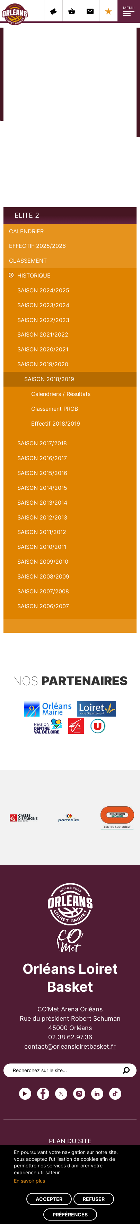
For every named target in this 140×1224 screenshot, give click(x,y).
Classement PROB (54, 408)
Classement (28, 260)
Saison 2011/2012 (41, 531)
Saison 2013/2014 (42, 502)
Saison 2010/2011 (41, 546)
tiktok (115, 1094)
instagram (79, 1094)
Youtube (25, 1094)
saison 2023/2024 (43, 305)
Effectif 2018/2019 (55, 423)
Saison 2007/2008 (43, 591)
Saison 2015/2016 (42, 472)
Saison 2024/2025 (43, 290)
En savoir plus (29, 1181)
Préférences (70, 1214)
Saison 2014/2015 (42, 487)
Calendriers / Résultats (60, 393)
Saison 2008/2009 (43, 576)
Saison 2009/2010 (42, 561)
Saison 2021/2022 (42, 334)
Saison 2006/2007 (43, 606)
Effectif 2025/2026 (37, 245)
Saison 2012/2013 (42, 517)
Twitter (61, 1094)
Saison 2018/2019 (49, 379)
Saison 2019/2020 (42, 364)
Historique (34, 275)
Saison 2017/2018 (42, 443)
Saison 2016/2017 (42, 458)
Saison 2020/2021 (42, 349)
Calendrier (26, 231)
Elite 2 (27, 215)
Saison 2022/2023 (43, 320)
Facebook (43, 1094)
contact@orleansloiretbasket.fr (70, 1046)
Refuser (94, 1199)
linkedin (97, 1094)
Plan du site (70, 1141)
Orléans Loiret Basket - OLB (15, 14)
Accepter (49, 1199)
